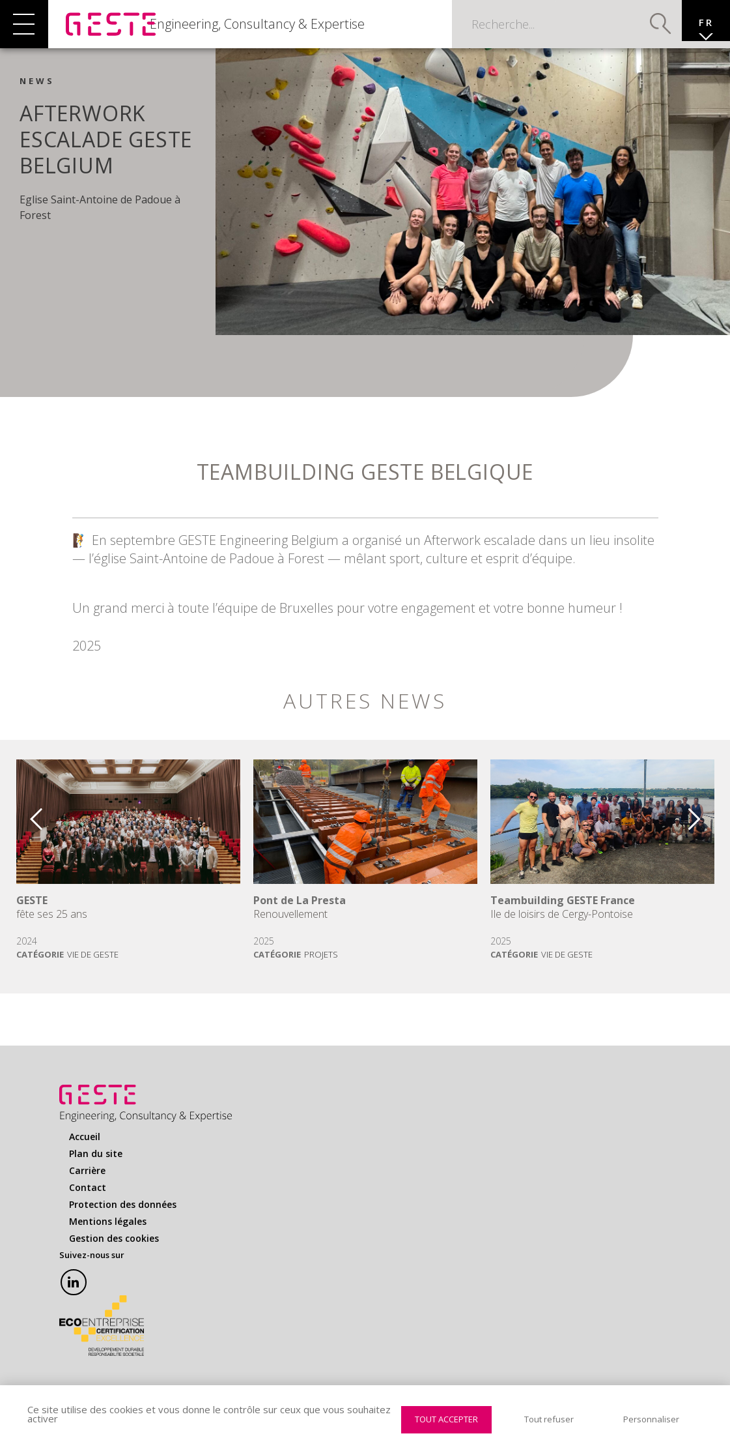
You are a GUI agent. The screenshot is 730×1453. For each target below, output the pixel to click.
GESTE (32, 914)
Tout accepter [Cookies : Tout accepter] (446, 1419)
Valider (639, 29)
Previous (27, 827)
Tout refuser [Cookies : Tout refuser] (549, 1419)
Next (703, 827)
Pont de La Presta (299, 914)
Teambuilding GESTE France (562, 914)
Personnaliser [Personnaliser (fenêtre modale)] (651, 1419)
